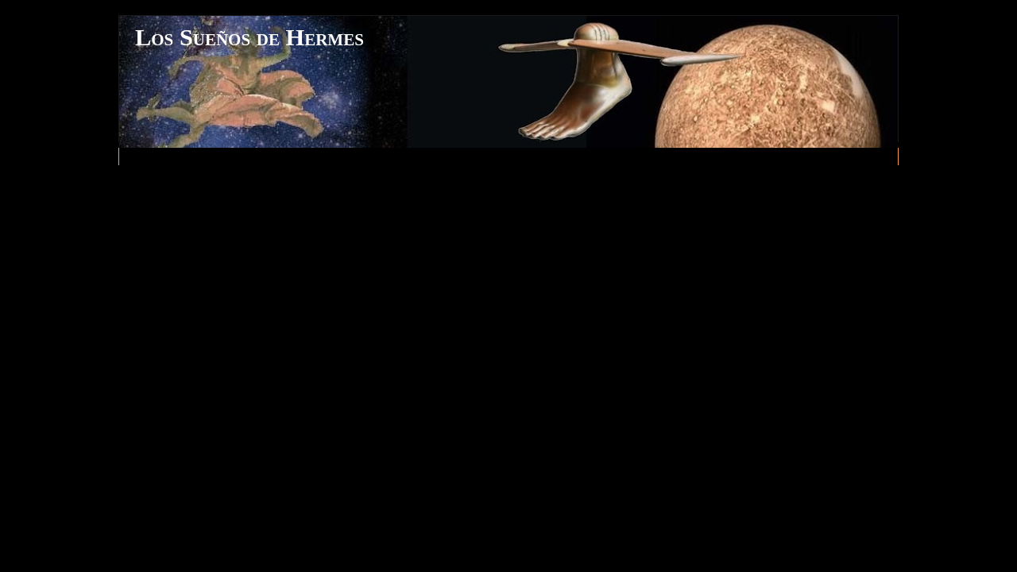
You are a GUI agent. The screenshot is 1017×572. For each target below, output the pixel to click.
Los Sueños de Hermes (249, 37)
